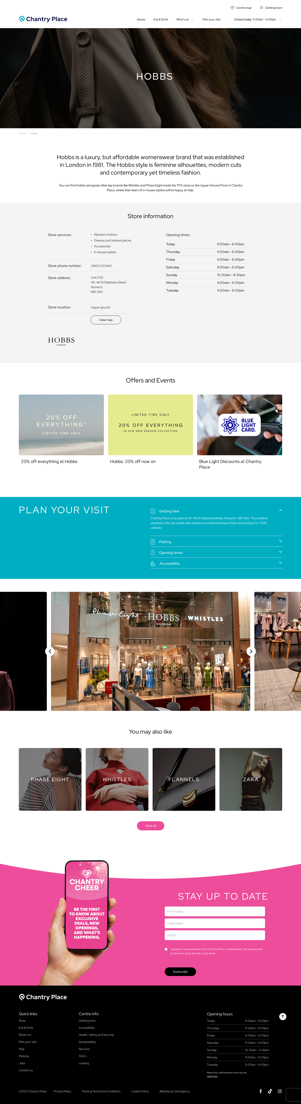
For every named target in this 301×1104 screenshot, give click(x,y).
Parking (24, 1056)
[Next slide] (251, 651)
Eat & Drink (161, 19)
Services (84, 1049)
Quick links (28, 1014)
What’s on (182, 19)
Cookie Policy (140, 1091)
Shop (22, 1020)
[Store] (50, 779)
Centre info (89, 1014)
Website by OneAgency (174, 1091)
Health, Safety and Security (96, 1035)
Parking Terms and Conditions (101, 1091)
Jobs (22, 1063)
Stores (141, 19)
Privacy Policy (62, 1091)
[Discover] (106, 320)
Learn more (212, 1076)
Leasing (84, 1063)
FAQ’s (83, 1056)
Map (21, 1049)
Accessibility (87, 1028)
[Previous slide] (50, 651)
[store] (150, 825)
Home (22, 133)
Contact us (26, 1070)
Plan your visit (211, 19)
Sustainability (87, 1042)
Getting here (87, 1020)
